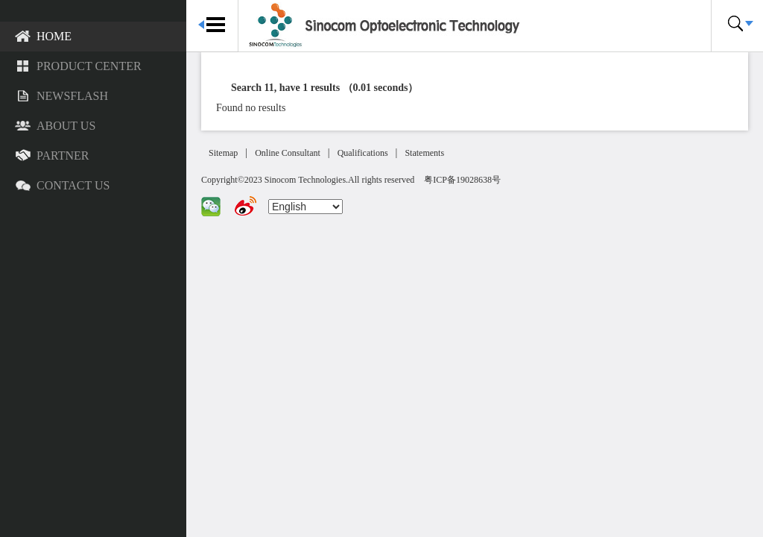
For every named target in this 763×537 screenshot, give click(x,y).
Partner (52, 156)
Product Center (78, 67)
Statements (424, 153)
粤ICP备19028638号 (462, 180)
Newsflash (61, 97)
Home (43, 37)
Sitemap (223, 153)
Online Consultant (287, 153)
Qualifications (363, 153)
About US (55, 127)
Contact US (62, 186)
